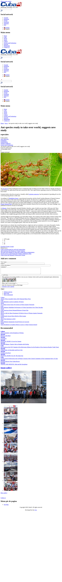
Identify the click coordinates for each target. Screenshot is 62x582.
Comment (4, 267)
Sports (5, 40)
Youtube (6, 17)
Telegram (6, 23)
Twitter (6, 20)
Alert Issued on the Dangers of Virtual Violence (13, 251)
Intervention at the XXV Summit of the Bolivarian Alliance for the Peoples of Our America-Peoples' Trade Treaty (30, 348)
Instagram (6, 19)
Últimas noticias (8, 293)
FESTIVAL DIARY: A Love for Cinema (11, 342)
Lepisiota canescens (34, 194)
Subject (3, 263)
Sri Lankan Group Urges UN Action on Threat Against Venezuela (17, 305)
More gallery (4, 494)
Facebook (6, 22)
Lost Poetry (4, 339)
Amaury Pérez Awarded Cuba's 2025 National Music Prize (16, 300)
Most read (6, 294)
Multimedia (7, 46)
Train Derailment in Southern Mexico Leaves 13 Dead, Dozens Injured (19, 326)
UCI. (35, 511)
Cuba (5, 37)
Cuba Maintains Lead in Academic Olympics (12, 303)
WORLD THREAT (6, 143)
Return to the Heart (5, 337)
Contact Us (7, 47)
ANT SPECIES (5, 139)
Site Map (6, 505)
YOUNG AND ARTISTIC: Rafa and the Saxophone (14, 365)
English (6, 27)
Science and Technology (10, 43)
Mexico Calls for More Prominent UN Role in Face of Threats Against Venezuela (21, 314)
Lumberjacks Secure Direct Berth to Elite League (13, 317)
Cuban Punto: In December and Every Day (12, 351)
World (5, 38)
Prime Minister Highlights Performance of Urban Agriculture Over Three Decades (22, 308)
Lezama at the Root (6, 354)
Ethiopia (4, 208)
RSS (5, 25)
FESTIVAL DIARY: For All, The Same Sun (12, 357)
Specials (6, 44)
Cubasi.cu (3, 499)
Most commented (8, 296)
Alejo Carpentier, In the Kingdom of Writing (12, 334)
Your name (4, 262)
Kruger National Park (6, 204)
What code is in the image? (9, 284)
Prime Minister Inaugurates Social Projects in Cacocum (15, 323)
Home (5, 35)
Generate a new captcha (8, 287)
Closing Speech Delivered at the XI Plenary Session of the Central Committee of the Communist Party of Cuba (29, 359)
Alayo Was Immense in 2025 (8, 320)
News (6, 123)
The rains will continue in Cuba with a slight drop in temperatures (17, 252)
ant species (5, 188)
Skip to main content (6, 1)
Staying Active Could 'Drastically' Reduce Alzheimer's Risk (16, 253)
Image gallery (6, 369)
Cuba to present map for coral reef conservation (13, 249)
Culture (6, 41)
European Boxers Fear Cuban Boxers (10, 362)
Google (12, 246)
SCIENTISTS (4, 142)
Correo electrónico (6, 265)
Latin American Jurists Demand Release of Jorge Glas (14, 311)
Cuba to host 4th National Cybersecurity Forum (13, 255)
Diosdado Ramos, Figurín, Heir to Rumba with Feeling (15, 345)
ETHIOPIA (4, 140)
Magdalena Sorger (13, 198)
